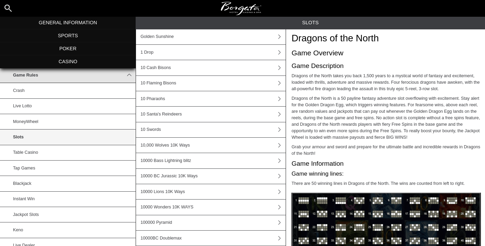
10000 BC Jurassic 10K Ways (213, 176)
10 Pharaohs (213, 98)
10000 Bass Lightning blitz (213, 160)
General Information (68, 22)
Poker (67, 48)
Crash (19, 90)
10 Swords (213, 129)
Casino (68, 61)
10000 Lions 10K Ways (213, 191)
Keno (18, 230)
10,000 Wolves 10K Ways (213, 145)
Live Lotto (22, 106)
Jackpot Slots (26, 214)
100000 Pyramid (213, 222)
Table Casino (25, 152)
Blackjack (22, 183)
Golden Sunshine (213, 36)
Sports (68, 35)
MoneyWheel (25, 121)
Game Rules (74, 75)
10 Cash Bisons (213, 67)
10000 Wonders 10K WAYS (213, 207)
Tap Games (24, 168)
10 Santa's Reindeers (213, 114)
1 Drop (213, 52)
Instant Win (24, 198)
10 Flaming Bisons (213, 83)
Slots (18, 137)
